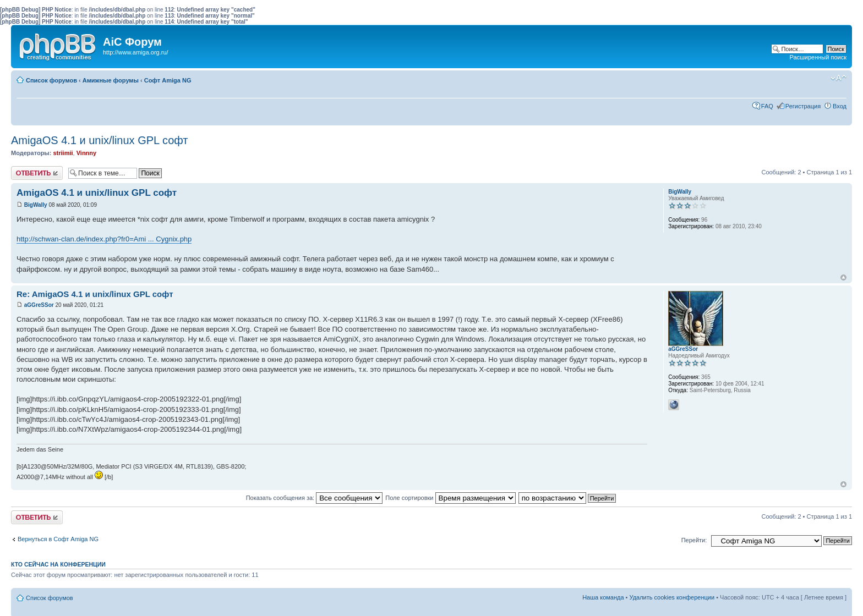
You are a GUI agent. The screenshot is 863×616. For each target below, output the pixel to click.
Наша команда (603, 597)
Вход (839, 106)
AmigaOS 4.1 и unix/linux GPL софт (99, 140)
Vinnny (86, 153)
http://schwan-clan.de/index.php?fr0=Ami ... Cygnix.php (104, 239)
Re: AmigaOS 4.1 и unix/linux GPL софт (95, 294)
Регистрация (803, 106)
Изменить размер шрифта (838, 78)
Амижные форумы (111, 80)
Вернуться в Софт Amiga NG (58, 539)
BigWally (35, 205)
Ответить (37, 173)
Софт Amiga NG (168, 80)
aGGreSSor (39, 305)
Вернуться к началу (843, 277)
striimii (63, 153)
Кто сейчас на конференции (58, 564)
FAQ (767, 106)
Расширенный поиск (817, 57)
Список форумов (51, 80)
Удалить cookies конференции (672, 597)
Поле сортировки (450, 497)
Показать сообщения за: (314, 497)
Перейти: (694, 540)
